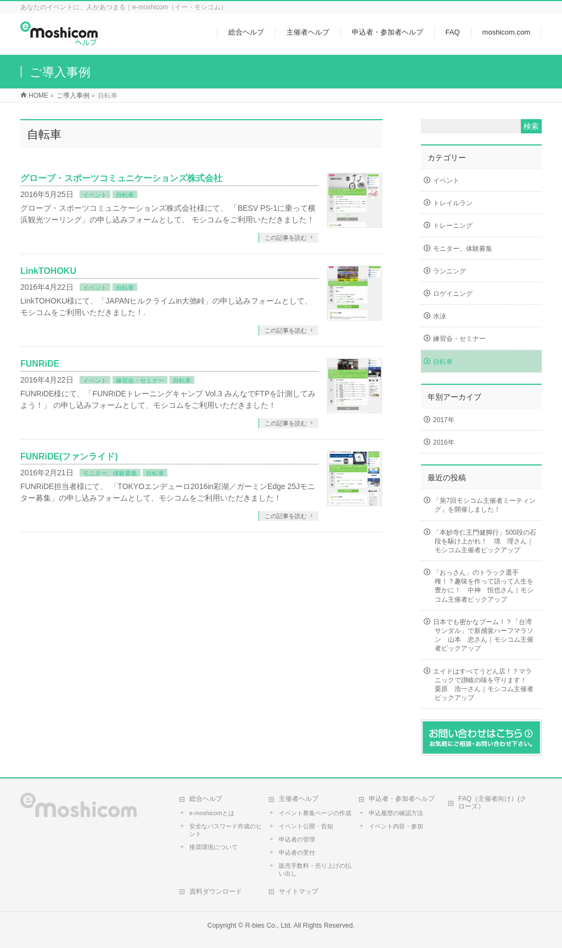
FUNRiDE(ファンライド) (69, 456)
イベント (95, 195)
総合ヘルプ (205, 799)
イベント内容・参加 (396, 826)
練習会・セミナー (140, 380)
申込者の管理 (297, 839)
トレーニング (453, 225)
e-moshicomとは (211, 813)
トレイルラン (453, 203)
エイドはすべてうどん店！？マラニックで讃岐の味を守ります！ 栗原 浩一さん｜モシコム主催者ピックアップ (483, 684)
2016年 (443, 442)
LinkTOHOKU (48, 271)
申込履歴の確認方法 (396, 813)
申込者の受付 (297, 852)
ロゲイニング (453, 294)
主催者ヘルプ (298, 799)
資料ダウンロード (215, 891)
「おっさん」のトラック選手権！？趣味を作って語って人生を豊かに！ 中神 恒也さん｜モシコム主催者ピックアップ (483, 586)
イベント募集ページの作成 (315, 813)
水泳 (439, 316)
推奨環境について (213, 847)
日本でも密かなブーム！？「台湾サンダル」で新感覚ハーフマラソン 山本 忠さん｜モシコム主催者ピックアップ (483, 635)
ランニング (449, 271)
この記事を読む (286, 237)
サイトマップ (298, 891)
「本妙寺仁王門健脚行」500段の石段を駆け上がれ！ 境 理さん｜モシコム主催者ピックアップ (484, 541)
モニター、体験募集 (110, 473)
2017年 (443, 420)
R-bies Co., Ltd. (268, 925)
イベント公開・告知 (306, 826)
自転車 (125, 195)
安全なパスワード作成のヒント (225, 830)
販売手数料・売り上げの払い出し (315, 869)
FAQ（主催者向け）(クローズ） (492, 802)
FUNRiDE (39, 363)
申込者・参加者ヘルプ (402, 799)
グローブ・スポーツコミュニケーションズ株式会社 (121, 178)
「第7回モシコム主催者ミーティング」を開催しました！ (484, 505)
